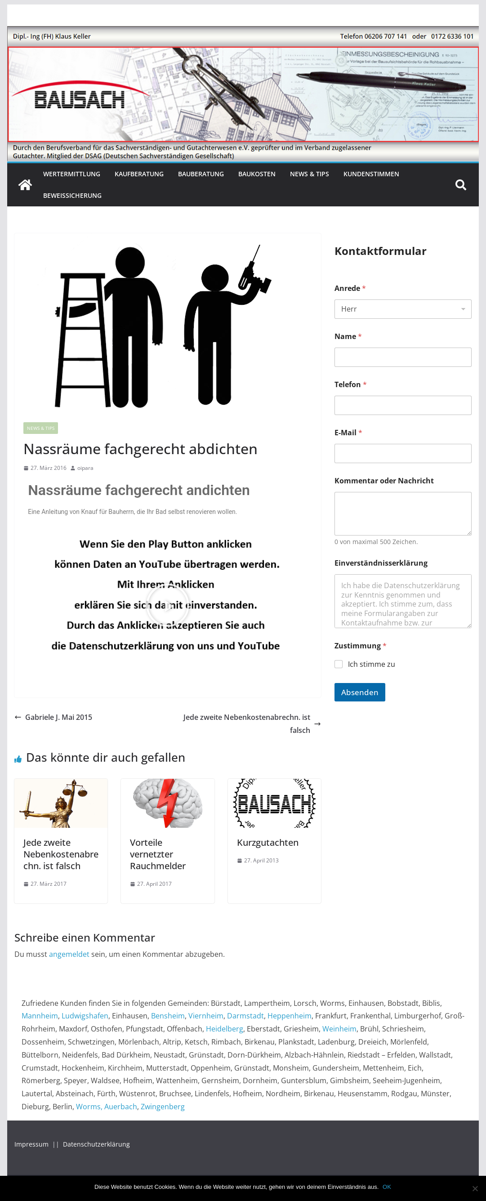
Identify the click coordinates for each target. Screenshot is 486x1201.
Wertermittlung (71, 174)
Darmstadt (245, 1016)
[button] (167, 605)
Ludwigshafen (85, 1016)
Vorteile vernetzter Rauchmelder (158, 854)
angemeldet (69, 954)
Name (348, 336)
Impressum (32, 1144)
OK (387, 1186)
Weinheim (339, 1029)
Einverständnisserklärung (381, 563)
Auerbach (120, 1107)
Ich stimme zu (371, 664)
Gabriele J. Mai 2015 (53, 717)
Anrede (350, 288)
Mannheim (40, 1016)
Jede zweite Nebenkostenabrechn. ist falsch (252, 723)
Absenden (360, 692)
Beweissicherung (72, 195)
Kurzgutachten (268, 842)
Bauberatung (201, 174)
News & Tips (309, 174)
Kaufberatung (139, 174)
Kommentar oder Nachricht (384, 481)
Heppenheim (290, 1016)
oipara (85, 468)
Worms (88, 1107)
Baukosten (257, 174)
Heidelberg (224, 1029)
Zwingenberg (163, 1107)
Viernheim (205, 1016)
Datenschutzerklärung (96, 1144)
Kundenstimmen (371, 174)
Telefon (350, 384)
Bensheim (168, 1016)
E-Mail (348, 433)
